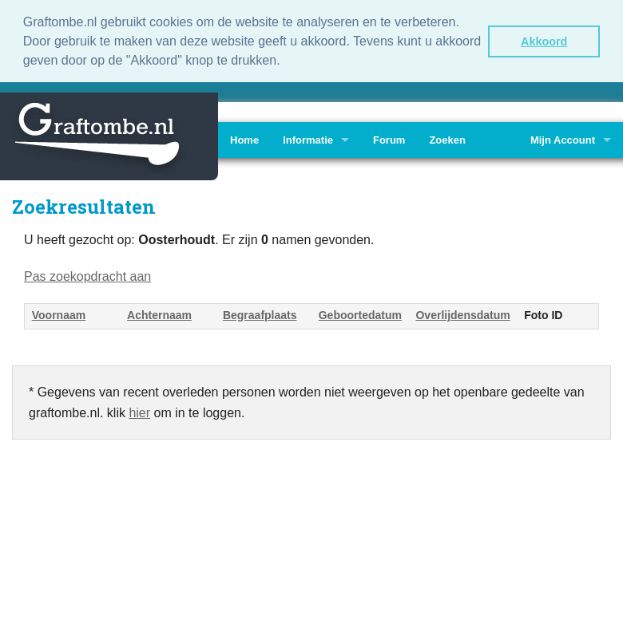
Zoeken (447, 138)
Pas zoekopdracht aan (87, 275)
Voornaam (58, 313)
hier (139, 411)
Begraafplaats (260, 313)
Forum (389, 138)
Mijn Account (562, 138)
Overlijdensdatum (462, 313)
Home (244, 138)
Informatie (308, 138)
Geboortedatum (360, 313)
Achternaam (159, 313)
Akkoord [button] (544, 41)
